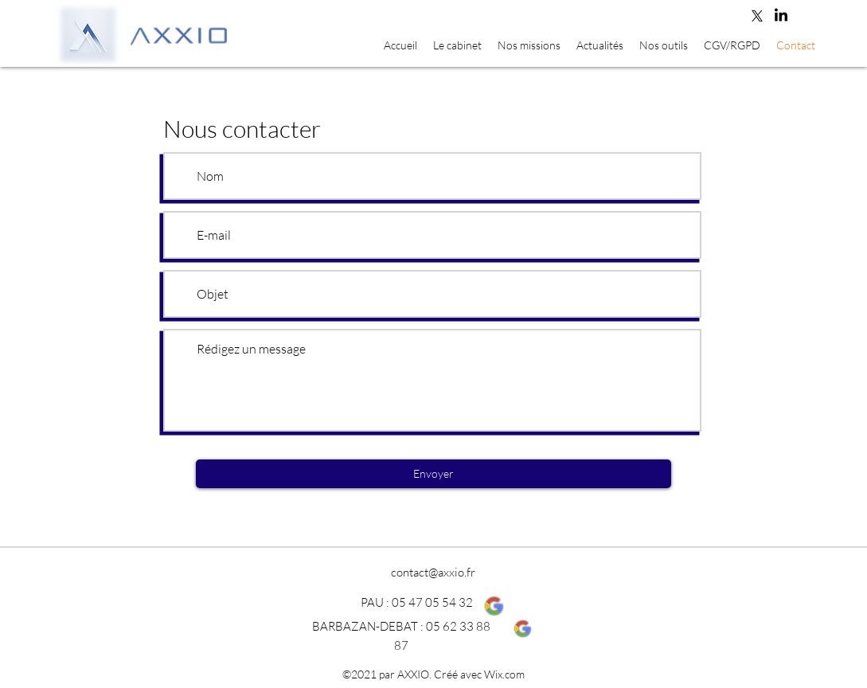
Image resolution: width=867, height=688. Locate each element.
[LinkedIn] (781, 16)
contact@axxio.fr (433, 572)
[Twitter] (757, 16)
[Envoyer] (433, 473)
